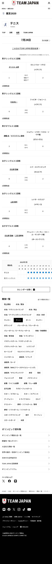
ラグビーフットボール (24, 388)
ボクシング (8, 325)
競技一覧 (39, 491)
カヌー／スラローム (11, 394)
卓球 (30, 373)
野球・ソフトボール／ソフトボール (17, 409)
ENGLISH (25, 527)
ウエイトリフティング (25, 351)
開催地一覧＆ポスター (10, 441)
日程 (10, 32)
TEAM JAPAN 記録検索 (10, 463)
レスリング (31, 346)
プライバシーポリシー (9, 521)
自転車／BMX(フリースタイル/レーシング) (19, 367)
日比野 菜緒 (14, 169)
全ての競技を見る (43, 299)
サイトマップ (36, 517)
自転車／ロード (9, 362)
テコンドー (8, 404)
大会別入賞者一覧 (8, 446)
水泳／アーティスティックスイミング (17, 315)
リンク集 (27, 517)
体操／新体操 (9, 336)
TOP (3, 32)
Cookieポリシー (23, 521)
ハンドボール (9, 357)
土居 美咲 (13, 202)
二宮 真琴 (18, 235)
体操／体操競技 (41, 330)
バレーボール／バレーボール (28, 325)
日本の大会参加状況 (9, 458)
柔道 (20, 378)
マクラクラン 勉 (16, 136)
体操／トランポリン (26, 336)
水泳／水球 (41, 315)
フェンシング (9, 378)
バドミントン (32, 378)
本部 (22, 420)
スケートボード (9, 420)
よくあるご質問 (7, 517)
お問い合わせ (18, 517)
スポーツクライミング (12, 415)
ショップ (15, 527)
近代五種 (7, 388)
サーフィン (38, 415)
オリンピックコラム (9, 469)
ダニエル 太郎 (14, 67)
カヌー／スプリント (31, 394)
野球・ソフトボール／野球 (27, 404)
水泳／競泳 (20, 304)
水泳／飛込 (33, 309)
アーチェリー (9, 399)
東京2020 (32, 491)
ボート (28, 320)
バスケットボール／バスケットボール (18, 341)
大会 (9, 491)
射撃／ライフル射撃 (11, 383)
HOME (4, 491)
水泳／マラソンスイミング (14, 309)
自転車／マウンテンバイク (14, 373)
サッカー (7, 320)
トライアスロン (24, 399)
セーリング (8, 351)
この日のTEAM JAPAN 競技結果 (25, 48)
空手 (27, 415)
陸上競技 (7, 304)
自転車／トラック (25, 357)
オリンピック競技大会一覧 (11, 435)
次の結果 (45, 40)
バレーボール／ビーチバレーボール (17, 330)
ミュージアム (6, 527)
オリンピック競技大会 (20, 491)
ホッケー (39, 320)
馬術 (39, 373)
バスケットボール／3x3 (12, 346)
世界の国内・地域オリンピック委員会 (16, 452)
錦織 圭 (6, 136)
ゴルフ (38, 399)
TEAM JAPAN (28, 32)
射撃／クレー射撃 (30, 383)
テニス (46, 491)
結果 (17, 32)
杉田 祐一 (13, 102)
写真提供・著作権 (35, 521)
